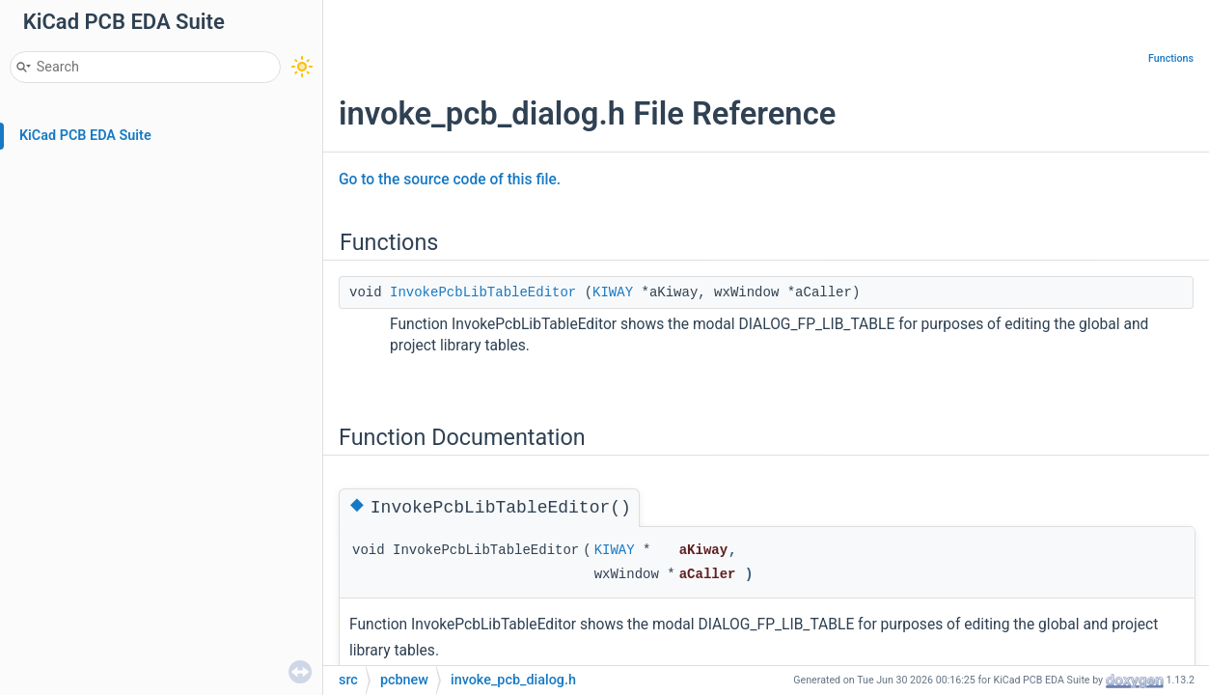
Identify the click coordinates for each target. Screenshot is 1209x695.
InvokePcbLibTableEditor (483, 292)
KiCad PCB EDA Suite (85, 135)
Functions (1171, 58)
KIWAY (612, 292)
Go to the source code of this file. (450, 179)
